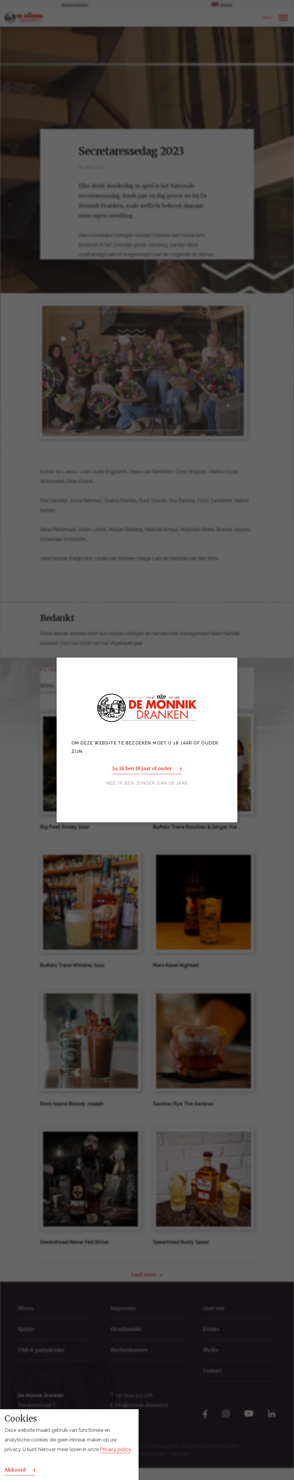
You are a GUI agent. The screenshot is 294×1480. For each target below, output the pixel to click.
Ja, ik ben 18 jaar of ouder (142, 769)
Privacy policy (115, 1449)
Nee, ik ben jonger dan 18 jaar (147, 783)
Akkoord (15, 1470)
